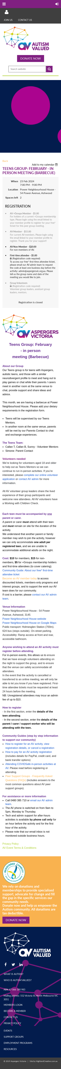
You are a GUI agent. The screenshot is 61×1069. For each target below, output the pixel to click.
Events (8, 1030)
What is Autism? (13, 974)
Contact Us (25, 20)
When (14, 181)
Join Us (8, 20)
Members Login (13, 1004)
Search (49, 69)
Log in (6, 12)
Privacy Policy (12, 1023)
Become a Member (15, 1011)
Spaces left (11, 197)
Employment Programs (18, 1043)
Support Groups (14, 1036)
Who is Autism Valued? (18, 980)
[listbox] (45, 165)
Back (5, 160)
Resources (10, 1049)
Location (13, 189)
